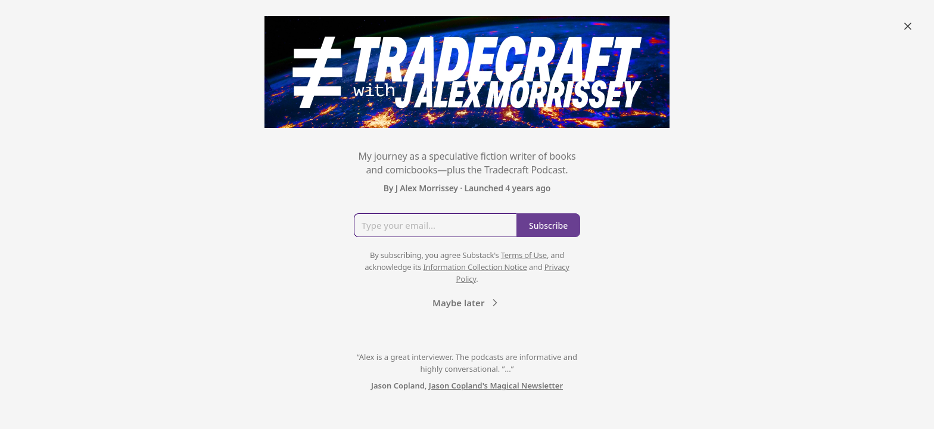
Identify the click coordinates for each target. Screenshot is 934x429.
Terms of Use (524, 255)
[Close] (908, 26)
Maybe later (466, 303)
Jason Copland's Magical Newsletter (496, 385)
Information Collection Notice (475, 267)
